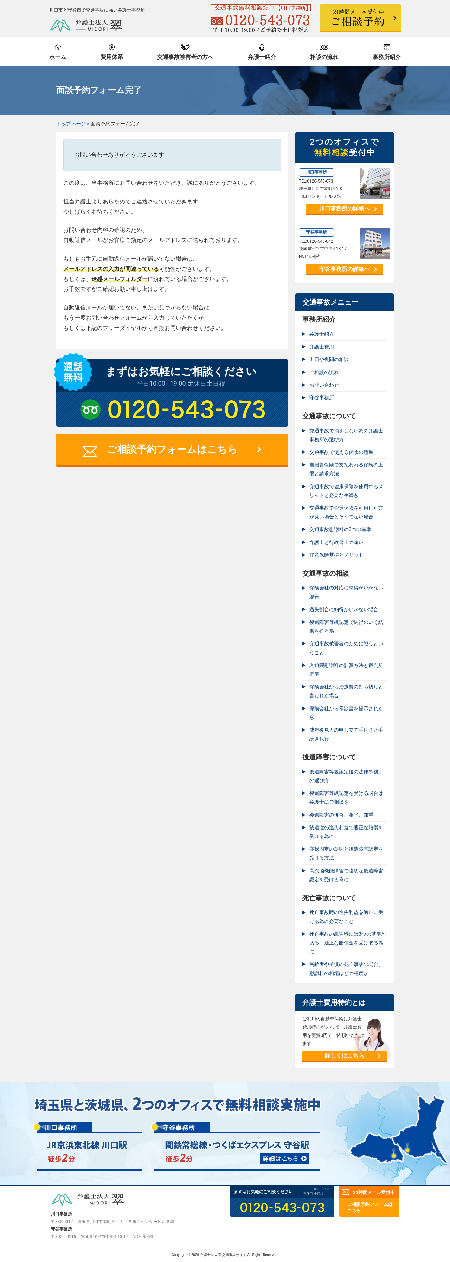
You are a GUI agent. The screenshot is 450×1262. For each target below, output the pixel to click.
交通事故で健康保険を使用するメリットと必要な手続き (346, 491)
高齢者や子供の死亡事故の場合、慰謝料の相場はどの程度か (346, 968)
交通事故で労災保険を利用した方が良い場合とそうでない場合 (346, 512)
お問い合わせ (324, 385)
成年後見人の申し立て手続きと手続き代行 (346, 734)
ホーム (57, 57)
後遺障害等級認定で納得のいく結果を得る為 (346, 626)
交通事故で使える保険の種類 (341, 452)
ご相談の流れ (324, 372)
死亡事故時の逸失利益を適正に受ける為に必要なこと (346, 916)
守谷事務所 (321, 397)
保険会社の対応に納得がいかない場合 (346, 592)
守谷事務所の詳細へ (344, 269)
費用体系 (112, 57)
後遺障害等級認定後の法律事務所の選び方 (346, 776)
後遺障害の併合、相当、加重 (341, 815)
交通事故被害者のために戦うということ (346, 648)
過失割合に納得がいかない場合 (343, 609)
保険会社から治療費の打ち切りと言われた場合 (346, 691)
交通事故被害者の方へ (185, 57)
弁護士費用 (321, 346)
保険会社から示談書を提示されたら (346, 713)
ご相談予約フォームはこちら (172, 449)
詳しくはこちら (344, 1055)
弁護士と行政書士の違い (336, 542)
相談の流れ (324, 57)
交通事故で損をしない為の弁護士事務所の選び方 (346, 435)
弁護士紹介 (262, 57)
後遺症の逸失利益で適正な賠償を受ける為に (346, 832)
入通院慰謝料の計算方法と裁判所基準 (346, 669)
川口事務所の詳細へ (344, 208)
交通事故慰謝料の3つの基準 (340, 529)
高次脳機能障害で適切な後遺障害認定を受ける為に (346, 875)
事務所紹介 (387, 57)
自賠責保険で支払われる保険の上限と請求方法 (346, 469)
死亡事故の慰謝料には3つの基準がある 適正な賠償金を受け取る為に (347, 942)
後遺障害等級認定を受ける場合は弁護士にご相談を (346, 797)
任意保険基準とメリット (336, 555)
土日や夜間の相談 (329, 359)
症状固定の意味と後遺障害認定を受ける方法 (346, 853)
